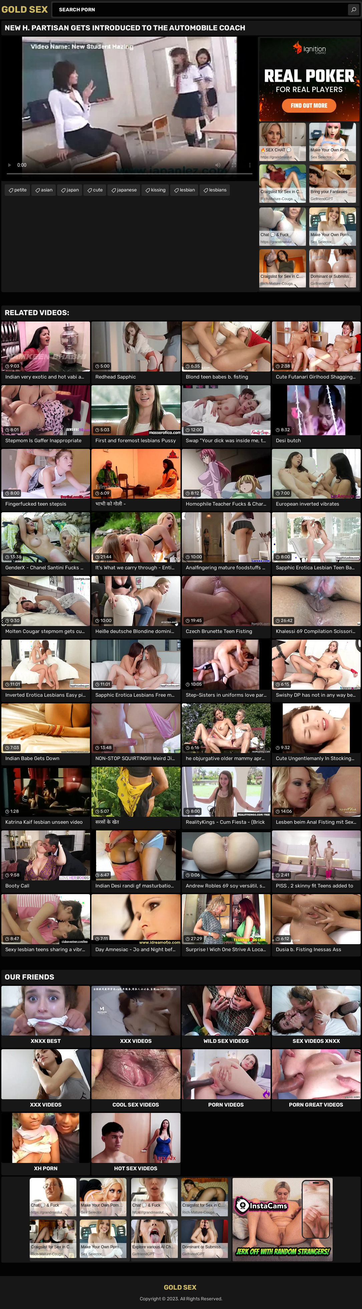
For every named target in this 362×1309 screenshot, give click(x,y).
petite (20, 190)
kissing (158, 190)
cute (98, 190)
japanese (127, 190)
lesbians (218, 190)
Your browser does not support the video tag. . (129, 109)
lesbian (187, 190)
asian (46, 190)
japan (73, 190)
